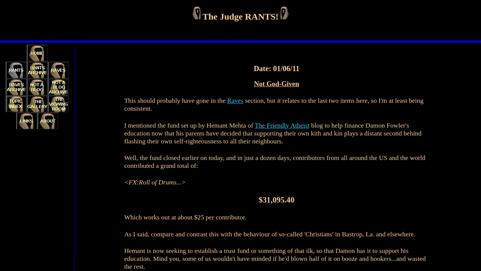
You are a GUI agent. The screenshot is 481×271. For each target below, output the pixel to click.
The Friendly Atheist (282, 125)
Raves (235, 100)
